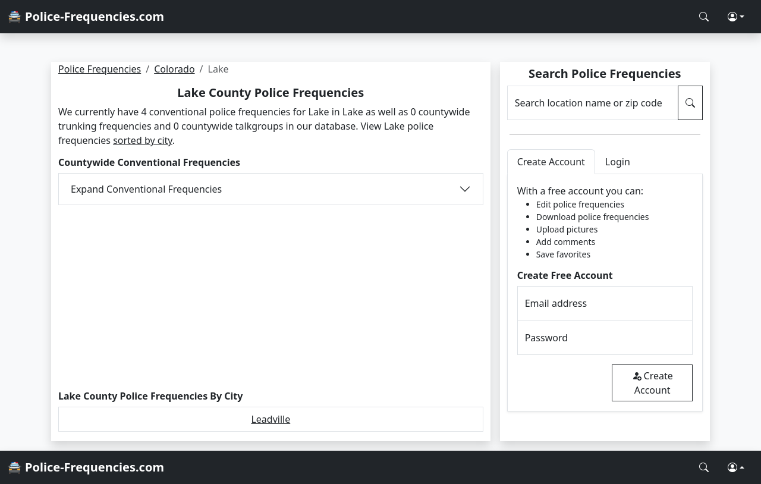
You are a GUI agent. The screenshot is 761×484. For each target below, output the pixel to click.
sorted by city (142, 140)
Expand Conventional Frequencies (146, 189)
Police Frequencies (99, 69)
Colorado (174, 69)
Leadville (270, 419)
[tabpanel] (605, 292)
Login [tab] (617, 161)
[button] (736, 17)
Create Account (652, 383)
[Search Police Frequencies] (704, 17)
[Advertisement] (270, 298)
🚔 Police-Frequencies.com (85, 16)
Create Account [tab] (551, 161)
